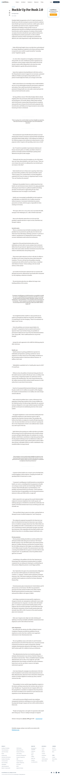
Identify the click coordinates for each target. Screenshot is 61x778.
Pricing (42, 2)
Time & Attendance (5, 749)
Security (43, 757)
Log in (51, 2)
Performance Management (21, 755)
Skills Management (19, 749)
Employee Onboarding (6, 759)
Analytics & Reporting (20, 762)
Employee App (4, 755)
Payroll (3, 753)
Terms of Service (22, 774)
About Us (53, 748)
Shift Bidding (4, 764)
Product (18, 2)
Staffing (32, 756)
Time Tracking (19, 753)
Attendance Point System (6, 757)
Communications (5, 760)
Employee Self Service (20, 751)
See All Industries (34, 762)
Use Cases (23, 2)
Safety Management (5, 766)
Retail (32, 754)
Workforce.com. (15, 730)
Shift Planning (18, 748)
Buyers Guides (44, 760)
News (53, 751)
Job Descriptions (45, 759)
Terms (53, 760)
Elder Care (33, 758)
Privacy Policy (54, 759)
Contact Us (54, 749)
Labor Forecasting (5, 751)
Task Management (19, 760)
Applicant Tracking (19, 768)
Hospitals (33, 760)
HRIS (17, 759)
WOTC (17, 766)
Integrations (44, 755)
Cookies (53, 757)
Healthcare (33, 751)
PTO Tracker (18, 764)
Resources (36, 2)
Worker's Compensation (6, 768)
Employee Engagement (20, 757)
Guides (43, 749)
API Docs (43, 751)
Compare (43, 753)
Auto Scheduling (4, 762)
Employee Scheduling (5, 748)
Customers (30, 2)
